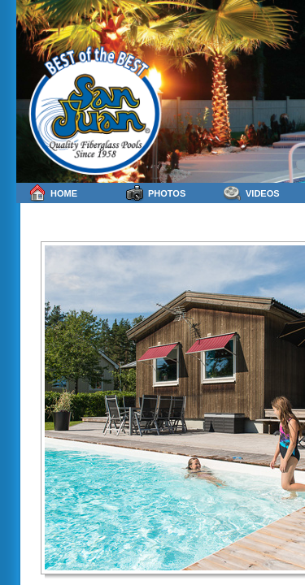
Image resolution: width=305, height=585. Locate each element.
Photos (155, 193)
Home (52, 193)
